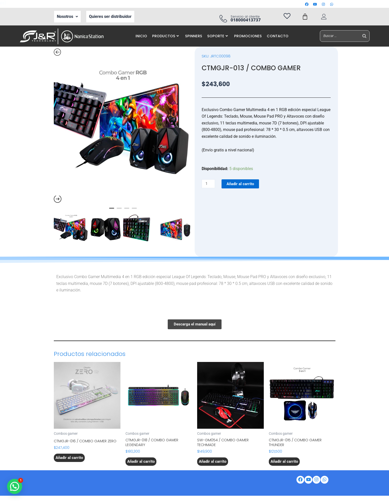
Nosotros (67, 16)
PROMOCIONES (248, 36)
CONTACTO (277, 36)
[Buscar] (364, 35)
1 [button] (111, 210)
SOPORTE (217, 36)
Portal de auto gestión (207, 479)
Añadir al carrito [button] (70, 463)
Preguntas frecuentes (240, 486)
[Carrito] (305, 16)
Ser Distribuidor (124, 479)
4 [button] (134, 210)
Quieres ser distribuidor (110, 16)
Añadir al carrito (242, 183)
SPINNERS (193, 36)
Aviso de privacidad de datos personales (179, 486)
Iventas (242, 479)
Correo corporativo (162, 479)
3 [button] (126, 210)
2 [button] (119, 210)
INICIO (141, 36)
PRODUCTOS (165, 36)
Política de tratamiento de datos (107, 486)
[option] (123, 126)
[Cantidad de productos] (209, 183)
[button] (67, 16)
